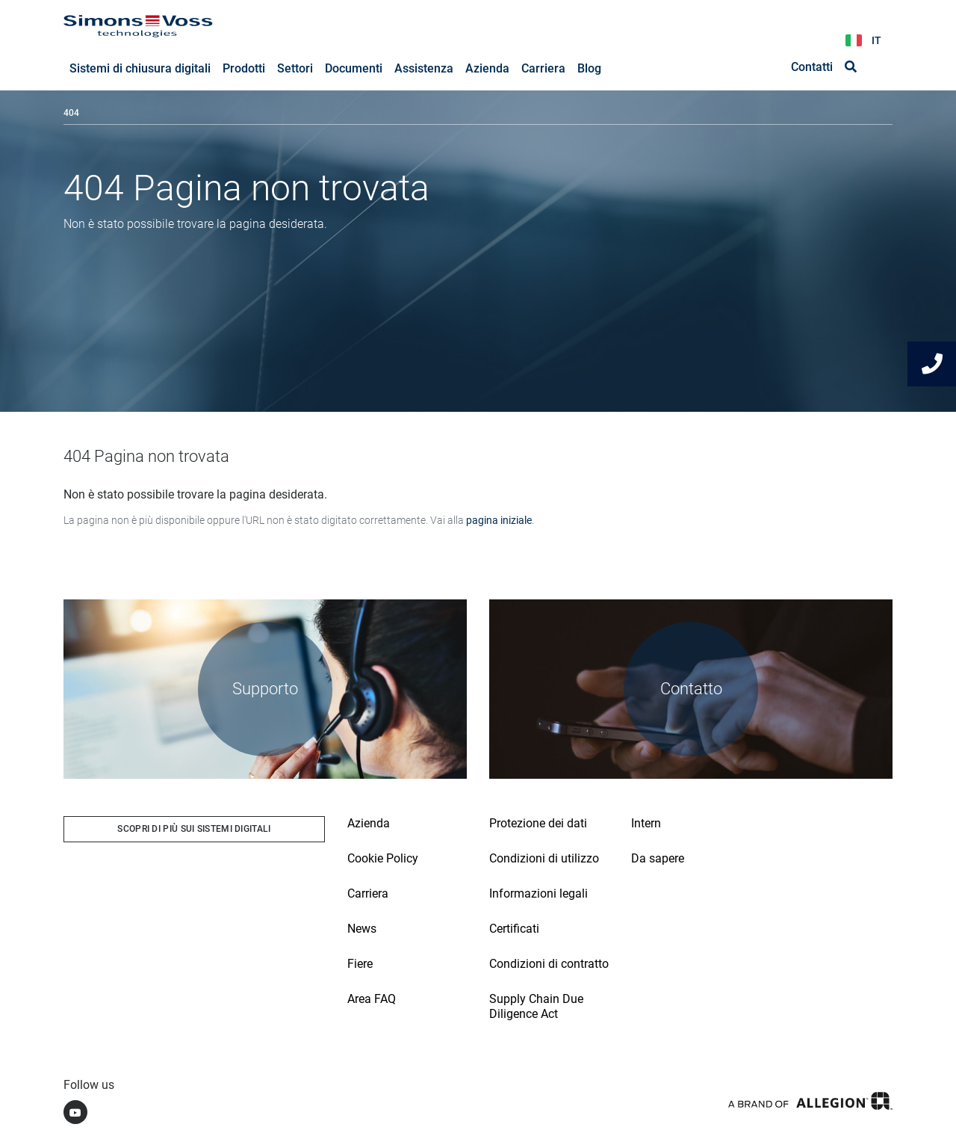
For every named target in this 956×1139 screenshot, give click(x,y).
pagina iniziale (499, 520)
